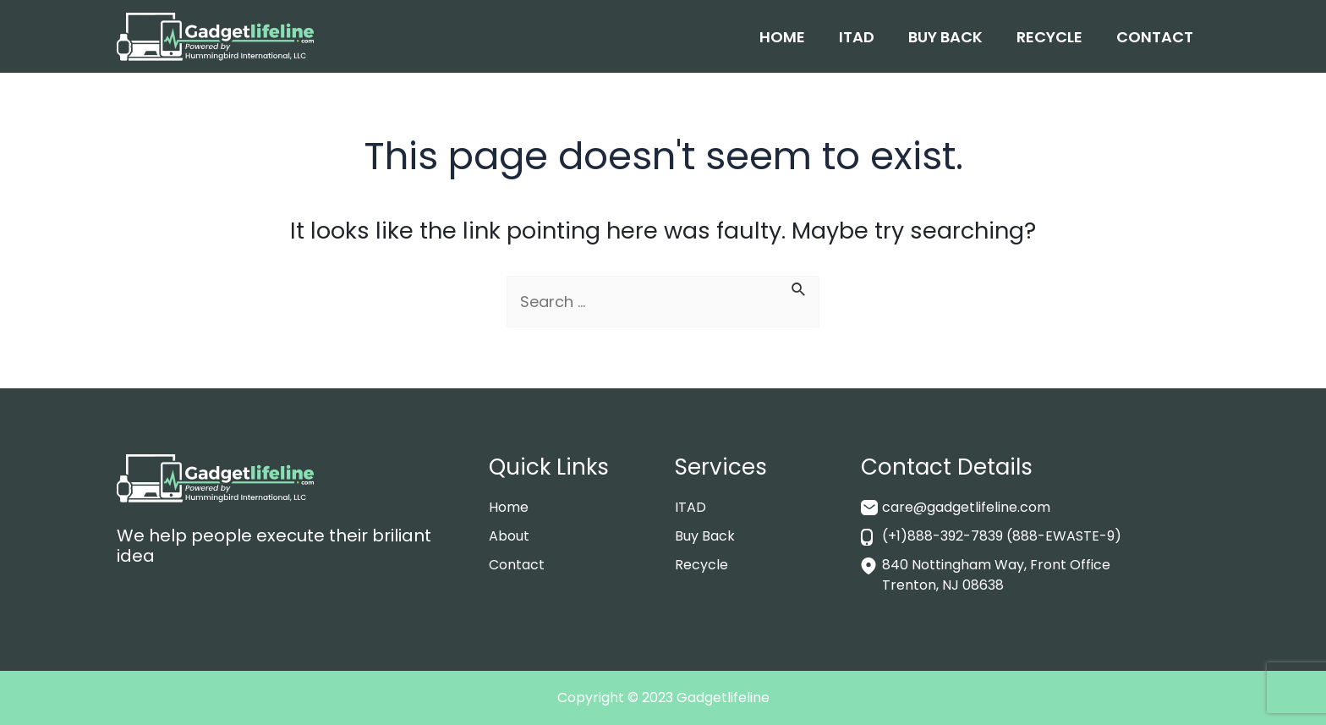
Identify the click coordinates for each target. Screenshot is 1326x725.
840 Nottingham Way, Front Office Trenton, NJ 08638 (996, 575)
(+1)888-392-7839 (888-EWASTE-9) (1001, 536)
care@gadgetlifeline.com (966, 507)
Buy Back (945, 36)
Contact (1154, 36)
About (509, 536)
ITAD (856, 36)
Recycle (1049, 36)
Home (782, 36)
